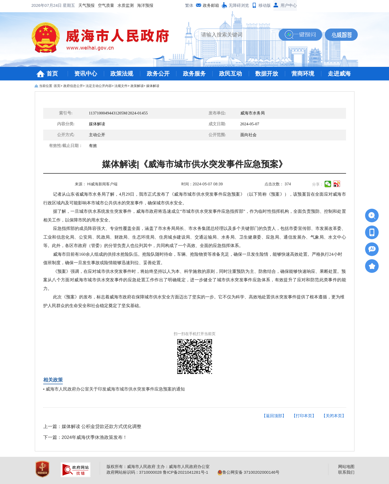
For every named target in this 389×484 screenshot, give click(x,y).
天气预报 (43, 5)
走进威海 (339, 73)
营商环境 (302, 73)
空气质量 (62, 5)
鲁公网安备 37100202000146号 (248, 472)
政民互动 (230, 73)
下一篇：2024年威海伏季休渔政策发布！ (85, 437)
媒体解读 (152, 86)
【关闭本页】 (334, 415)
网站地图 (346, 466)
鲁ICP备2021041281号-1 (185, 472)
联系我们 (346, 472)
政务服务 (194, 73)
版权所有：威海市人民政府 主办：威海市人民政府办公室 (158, 466)
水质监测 (82, 5)
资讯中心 (85, 73)
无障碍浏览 (239, 5)
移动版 (265, 5)
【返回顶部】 (274, 415)
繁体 (189, 5)
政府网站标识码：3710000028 (134, 472)
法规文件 (120, 86)
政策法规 (121, 73)
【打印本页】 (304, 415)
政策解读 (137, 86)
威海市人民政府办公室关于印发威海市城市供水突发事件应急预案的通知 (115, 389)
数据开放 (266, 73)
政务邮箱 (211, 5)
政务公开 (158, 73)
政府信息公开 (73, 86)
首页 (52, 73)
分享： (317, 184)
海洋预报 (102, 5)
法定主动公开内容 (99, 86)
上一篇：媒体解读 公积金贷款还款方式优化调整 (92, 426)
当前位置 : (46, 86)
